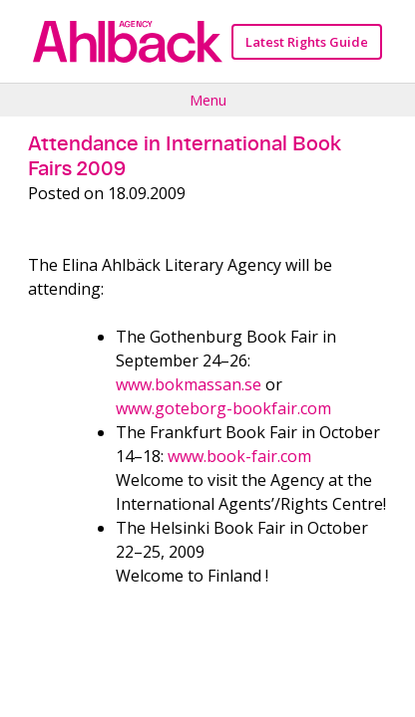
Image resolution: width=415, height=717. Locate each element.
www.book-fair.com (239, 456)
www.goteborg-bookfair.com (223, 408)
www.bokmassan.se (188, 384)
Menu (208, 100)
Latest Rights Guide (306, 42)
